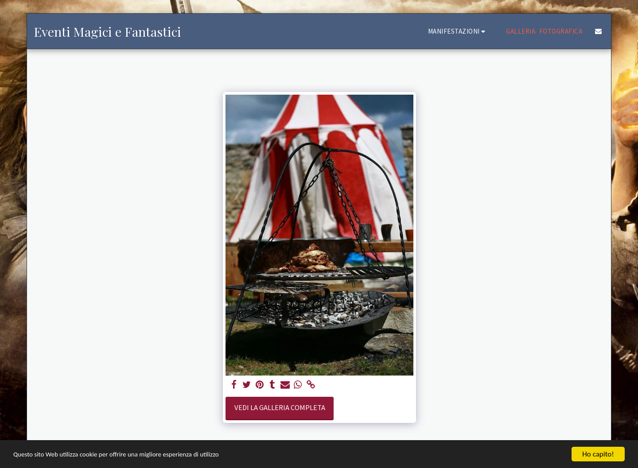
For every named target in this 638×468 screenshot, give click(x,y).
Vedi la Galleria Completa (279, 407)
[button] (458, 31)
